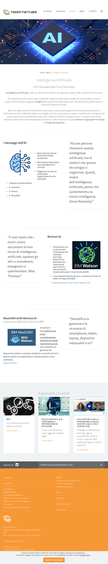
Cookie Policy (85, 555)
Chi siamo (47, 12)
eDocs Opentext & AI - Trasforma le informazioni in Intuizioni (53, 421)
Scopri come (13, 428)
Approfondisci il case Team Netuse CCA (71, 281)
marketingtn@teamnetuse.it (13, 539)
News (82, 12)
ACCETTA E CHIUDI (54, 560)
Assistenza (74, 2)
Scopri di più (48, 438)
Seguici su (10, 463)
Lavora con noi (56, 2)
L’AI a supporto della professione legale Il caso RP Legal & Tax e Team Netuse (88, 421)
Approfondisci (10, 361)
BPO (8, 417)
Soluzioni (60, 12)
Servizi (72, 12)
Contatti (92, 12)
